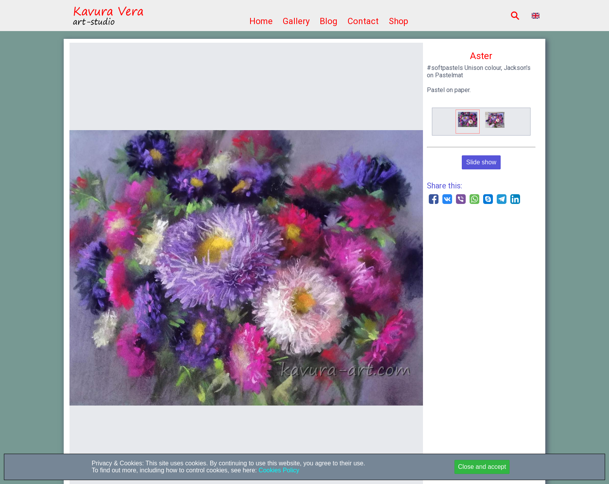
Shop (398, 21)
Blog (329, 21)
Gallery (296, 21)
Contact (363, 21)
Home (261, 21)
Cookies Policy (278, 470)
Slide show (481, 162)
